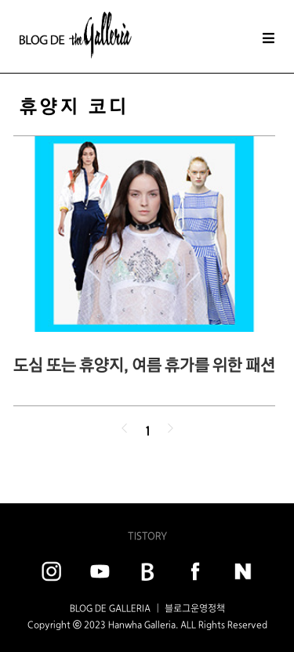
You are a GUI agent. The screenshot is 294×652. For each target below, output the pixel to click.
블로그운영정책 (195, 608)
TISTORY (147, 536)
